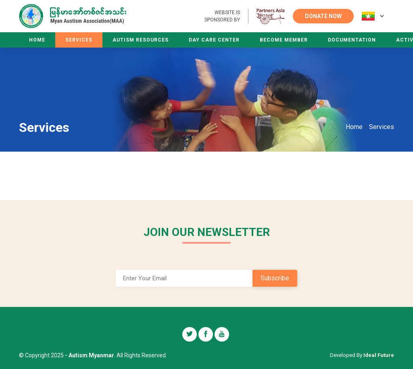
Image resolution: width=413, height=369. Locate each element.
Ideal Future (378, 355)
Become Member (284, 40)
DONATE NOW (323, 16)
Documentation (352, 40)
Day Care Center (214, 40)
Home (37, 40)
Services (78, 40)
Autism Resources (141, 40)
